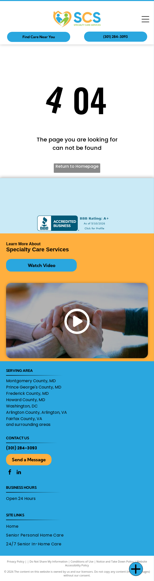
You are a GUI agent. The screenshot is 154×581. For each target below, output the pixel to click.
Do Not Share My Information (49, 561)
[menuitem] (75, 526)
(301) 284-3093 (21, 448)
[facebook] (10, 472)
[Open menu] (145, 19)
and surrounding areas (28, 424)
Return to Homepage (77, 166)
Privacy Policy (15, 561)
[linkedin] (18, 472)
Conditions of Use (82, 561)
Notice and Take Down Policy (115, 561)
